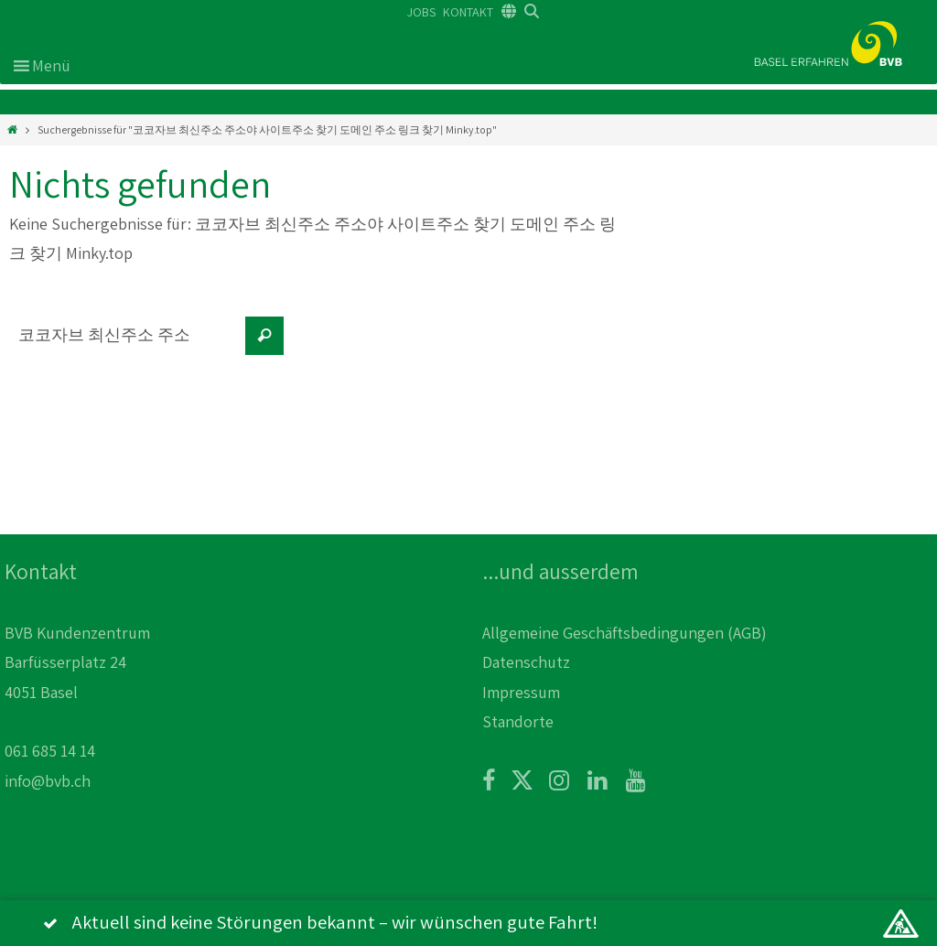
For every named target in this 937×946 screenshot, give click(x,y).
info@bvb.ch (48, 780)
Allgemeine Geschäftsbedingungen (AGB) (624, 632)
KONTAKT (468, 12)
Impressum (521, 692)
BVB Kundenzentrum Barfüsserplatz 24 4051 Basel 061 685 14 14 (77, 692)
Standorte (518, 721)
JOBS (421, 12)
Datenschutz (526, 661)
